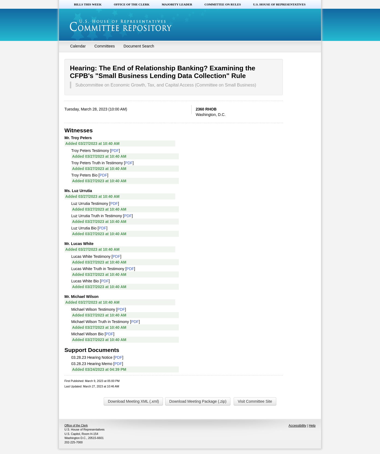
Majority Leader (177, 4)
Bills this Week (88, 4)
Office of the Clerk (132, 4)
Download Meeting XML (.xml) (133, 401)
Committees (104, 46)
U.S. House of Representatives (279, 4)
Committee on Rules (222, 4)
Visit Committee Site (255, 401)
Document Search (139, 46)
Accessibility (297, 426)
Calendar (78, 46)
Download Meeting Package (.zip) (197, 401)
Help (312, 426)
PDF (115, 150)
